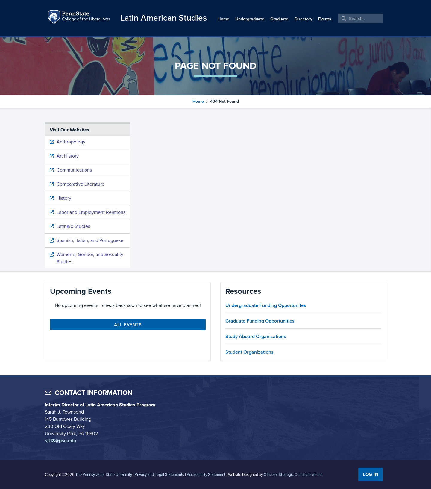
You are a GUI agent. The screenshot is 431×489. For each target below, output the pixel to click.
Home (223, 19)
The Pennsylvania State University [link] (103, 474)
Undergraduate (249, 19)
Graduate (279, 19)
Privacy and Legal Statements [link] (159, 474)
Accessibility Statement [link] (206, 474)
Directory (303, 19)
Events (324, 19)
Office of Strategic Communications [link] (293, 474)
